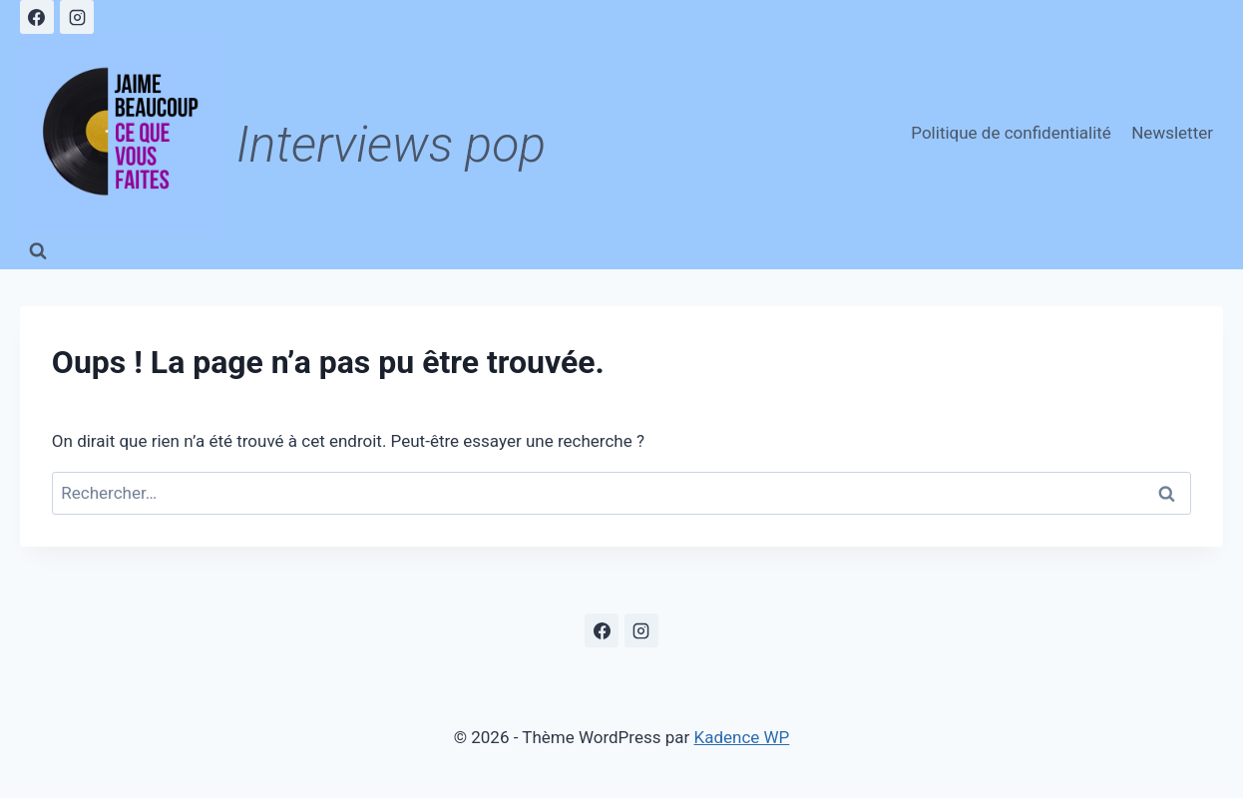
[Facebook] (37, 17)
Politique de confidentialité (1011, 133)
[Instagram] (77, 17)
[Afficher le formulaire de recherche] (38, 251)
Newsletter (1172, 133)
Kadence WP (742, 737)
